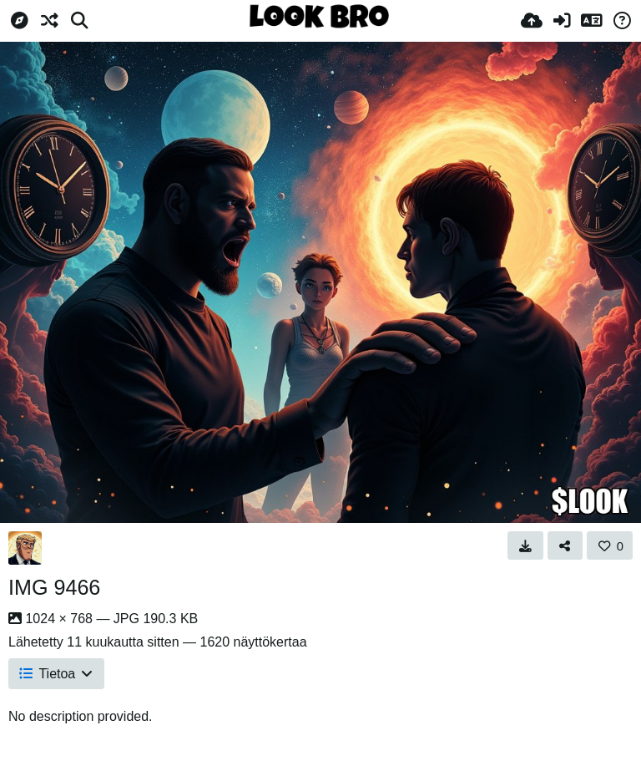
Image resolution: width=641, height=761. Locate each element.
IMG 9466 (54, 587)
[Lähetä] (532, 21)
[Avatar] (25, 548)
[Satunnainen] (49, 21)
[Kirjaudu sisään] (562, 21)
